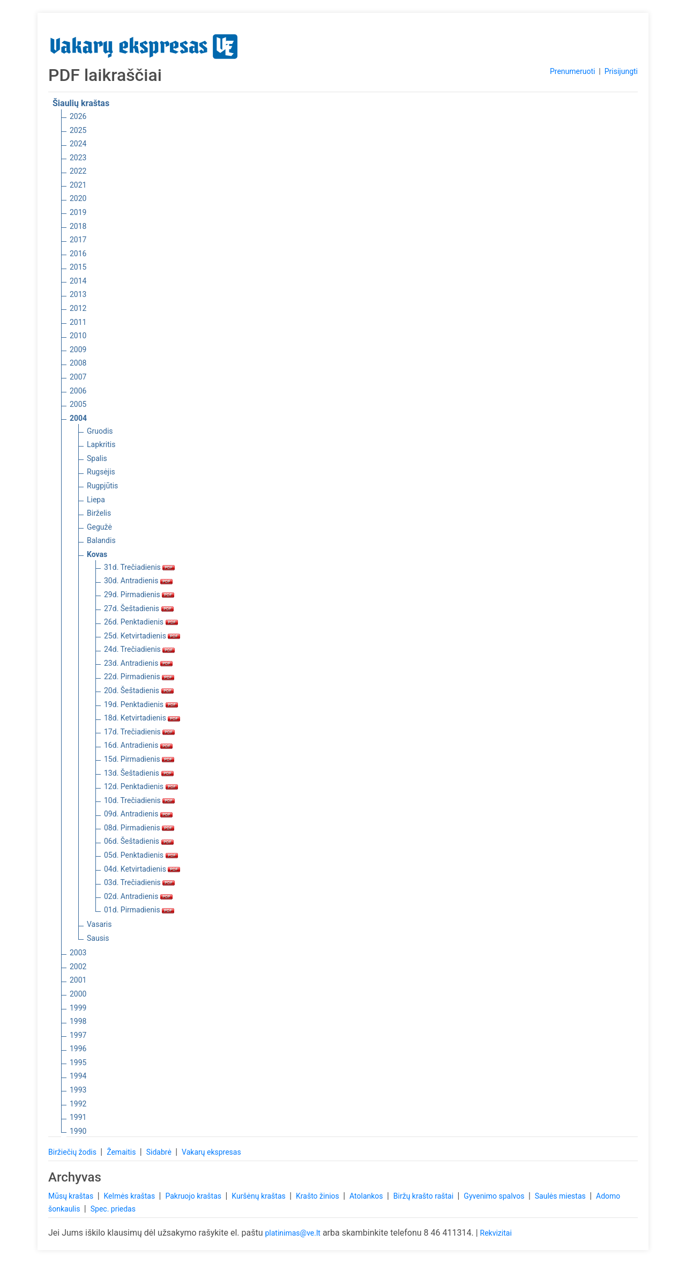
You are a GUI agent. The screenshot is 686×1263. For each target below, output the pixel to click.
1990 (78, 1131)
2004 (78, 418)
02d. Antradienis (138, 896)
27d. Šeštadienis (139, 608)
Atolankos (367, 1196)
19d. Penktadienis (141, 704)
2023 (78, 157)
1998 (78, 1021)
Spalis (97, 458)
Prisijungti (621, 71)
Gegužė (99, 527)
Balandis (101, 540)
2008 (78, 363)
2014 (78, 281)
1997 (78, 1035)
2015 (78, 267)
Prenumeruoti (572, 71)
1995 (78, 1062)
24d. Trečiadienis (139, 649)
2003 (78, 952)
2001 (78, 980)
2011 (78, 322)
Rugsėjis (101, 471)
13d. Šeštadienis (139, 773)
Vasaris (99, 924)
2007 (78, 377)
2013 (78, 294)
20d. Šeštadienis (139, 690)
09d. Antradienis (138, 813)
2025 (78, 130)
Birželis (99, 513)
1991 (78, 1117)
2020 (78, 198)
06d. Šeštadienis (139, 841)
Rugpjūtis (102, 485)
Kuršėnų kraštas (259, 1196)
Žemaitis (122, 1152)
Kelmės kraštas (129, 1196)
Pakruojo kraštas (194, 1196)
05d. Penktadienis (141, 855)
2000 (78, 994)
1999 (78, 1008)
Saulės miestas (561, 1196)
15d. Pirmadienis (139, 759)
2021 (78, 185)
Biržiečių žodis (73, 1152)
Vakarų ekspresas (211, 1152)
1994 (78, 1076)
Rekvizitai (496, 1233)
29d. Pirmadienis (139, 594)
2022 (78, 171)
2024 (78, 143)
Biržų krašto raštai (424, 1196)
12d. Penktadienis (141, 786)
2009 (78, 349)
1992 (78, 1103)
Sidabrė (160, 1152)
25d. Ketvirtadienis (142, 636)
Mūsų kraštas (71, 1196)
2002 (78, 966)
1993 (78, 1090)
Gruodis (100, 431)
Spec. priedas (113, 1209)
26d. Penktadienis (141, 622)
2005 (78, 404)
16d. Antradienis (138, 745)
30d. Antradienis (138, 580)
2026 (78, 116)
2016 (78, 253)
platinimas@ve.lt (292, 1233)
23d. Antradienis (138, 663)
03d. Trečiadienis (139, 882)
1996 (78, 1048)
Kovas (97, 554)
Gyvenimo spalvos (495, 1196)
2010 (78, 335)
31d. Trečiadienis (139, 567)
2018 (78, 226)
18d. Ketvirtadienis (142, 718)
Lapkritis (101, 444)
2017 (78, 239)
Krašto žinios (318, 1196)
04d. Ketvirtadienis (142, 869)
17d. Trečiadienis (139, 731)
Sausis (98, 938)
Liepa (96, 499)
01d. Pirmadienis (139, 909)
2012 (78, 308)
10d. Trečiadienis (139, 800)
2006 (78, 391)
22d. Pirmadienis (139, 676)
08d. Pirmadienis (139, 827)
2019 (78, 212)
